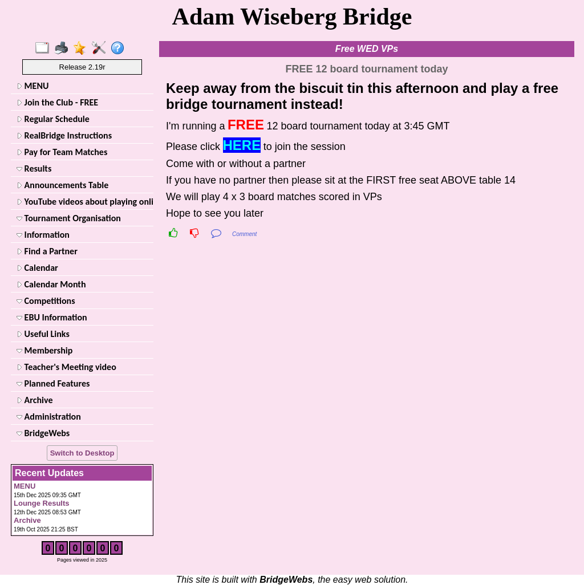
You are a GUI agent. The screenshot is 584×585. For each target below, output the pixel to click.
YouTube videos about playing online (84, 201)
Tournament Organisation (69, 218)
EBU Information (52, 317)
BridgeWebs (43, 433)
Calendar (37, 267)
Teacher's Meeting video (66, 366)
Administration (49, 416)
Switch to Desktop (82, 453)
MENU (32, 85)
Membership (44, 350)
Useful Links (43, 333)
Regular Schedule (53, 118)
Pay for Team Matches (62, 152)
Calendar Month (51, 284)
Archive (34, 400)
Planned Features (53, 383)
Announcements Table (62, 185)
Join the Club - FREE (57, 102)
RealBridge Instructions (64, 135)
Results (34, 168)
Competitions (46, 300)
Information (43, 234)
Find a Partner (47, 251)
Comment (244, 234)
